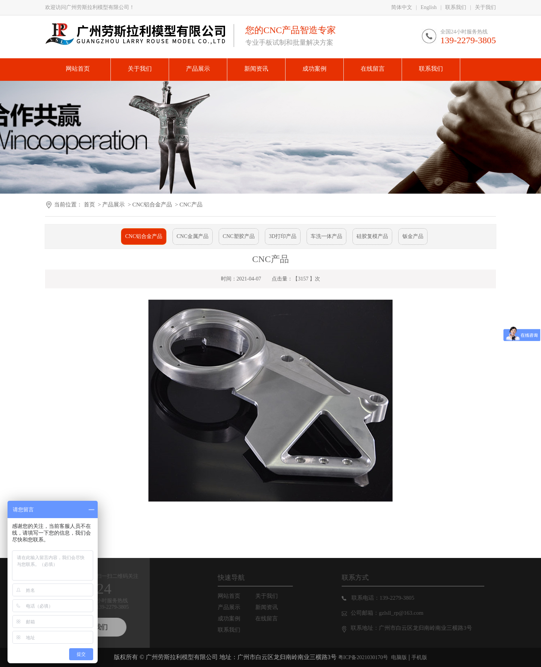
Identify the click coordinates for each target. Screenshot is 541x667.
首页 (89, 205)
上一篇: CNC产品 (68, 518)
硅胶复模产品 (372, 236)
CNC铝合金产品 (152, 205)
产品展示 (113, 205)
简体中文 (401, 7)
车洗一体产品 (326, 236)
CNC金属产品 (193, 236)
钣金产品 (412, 236)
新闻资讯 (275, 607)
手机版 (419, 657)
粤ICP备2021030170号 (363, 657)
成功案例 (237, 618)
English (429, 7)
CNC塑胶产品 (239, 236)
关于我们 (485, 7)
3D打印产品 (282, 236)
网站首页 (237, 596)
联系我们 (455, 7)
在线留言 (275, 618)
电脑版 (399, 657)
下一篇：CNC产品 (69, 529)
